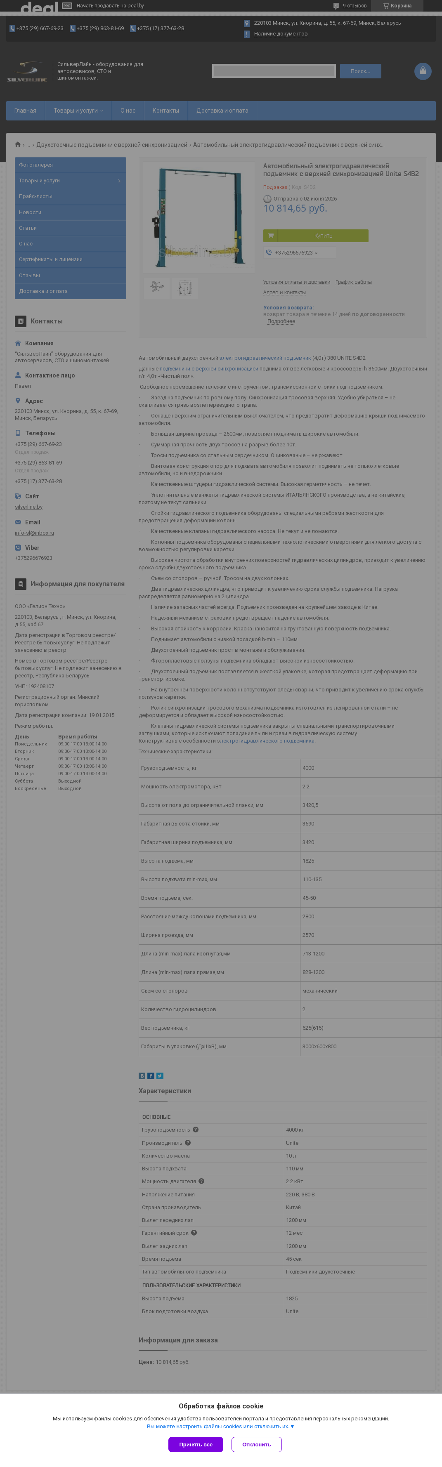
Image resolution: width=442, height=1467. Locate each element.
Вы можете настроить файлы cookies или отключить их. (218, 1426)
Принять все (196, 1444)
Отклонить (256, 1444)
